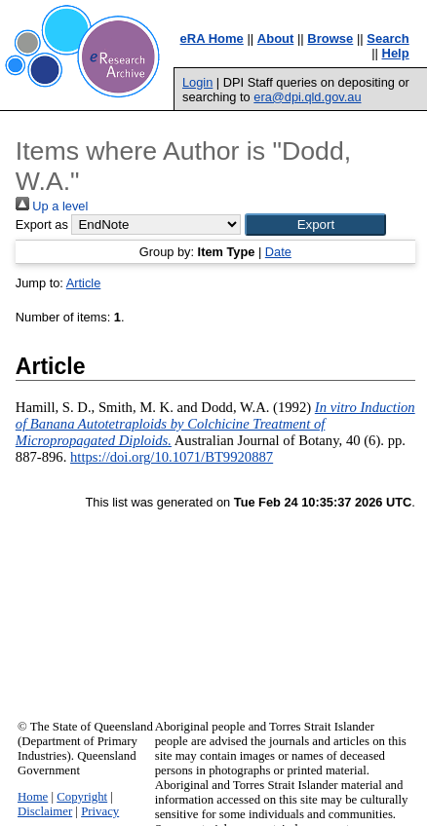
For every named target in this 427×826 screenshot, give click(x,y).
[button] (315, 224)
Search (387, 38)
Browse (330, 38)
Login (197, 82)
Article (83, 283)
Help (395, 53)
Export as (42, 224)
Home (33, 797)
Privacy (100, 811)
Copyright (82, 797)
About (275, 38)
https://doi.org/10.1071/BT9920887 (171, 457)
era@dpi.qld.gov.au (307, 97)
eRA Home (212, 38)
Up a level (52, 206)
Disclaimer (45, 811)
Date (278, 251)
